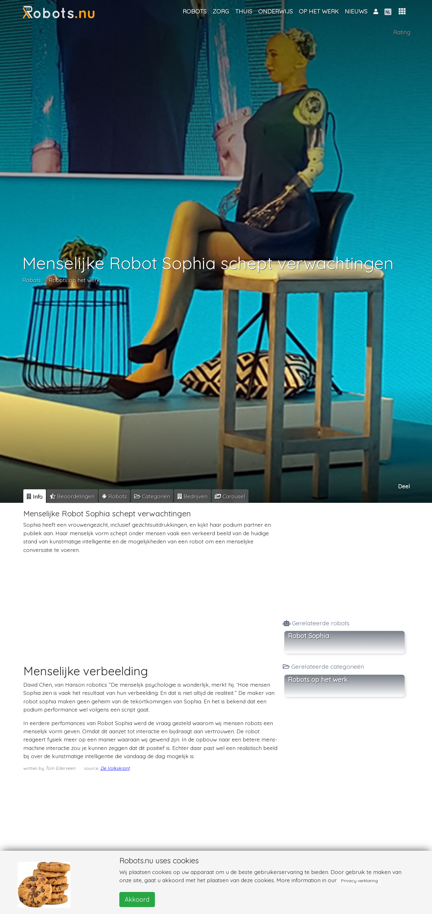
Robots (31, 279)
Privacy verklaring (359, 880)
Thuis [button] (243, 11)
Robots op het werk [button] (318, 679)
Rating (401, 32)
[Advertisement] (150, 603)
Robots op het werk (74, 279)
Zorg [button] (221, 11)
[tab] (34, 496)
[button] (402, 11)
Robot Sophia (308, 636)
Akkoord (137, 899)
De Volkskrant (115, 768)
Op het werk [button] (319, 11)
